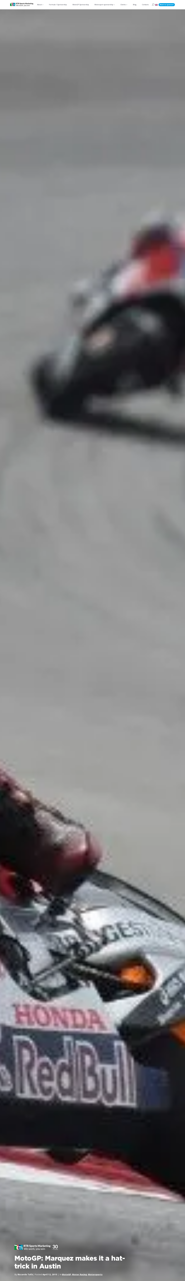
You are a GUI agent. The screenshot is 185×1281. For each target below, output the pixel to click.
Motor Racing (79, 1274)
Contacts (145, 4)
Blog (134, 4)
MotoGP (66, 1274)
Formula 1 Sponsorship (58, 4)
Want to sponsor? (167, 5)
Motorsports (95, 1274)
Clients (123, 4)
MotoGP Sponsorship (81, 4)
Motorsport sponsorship (104, 4)
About (39, 4)
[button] (156, 5)
